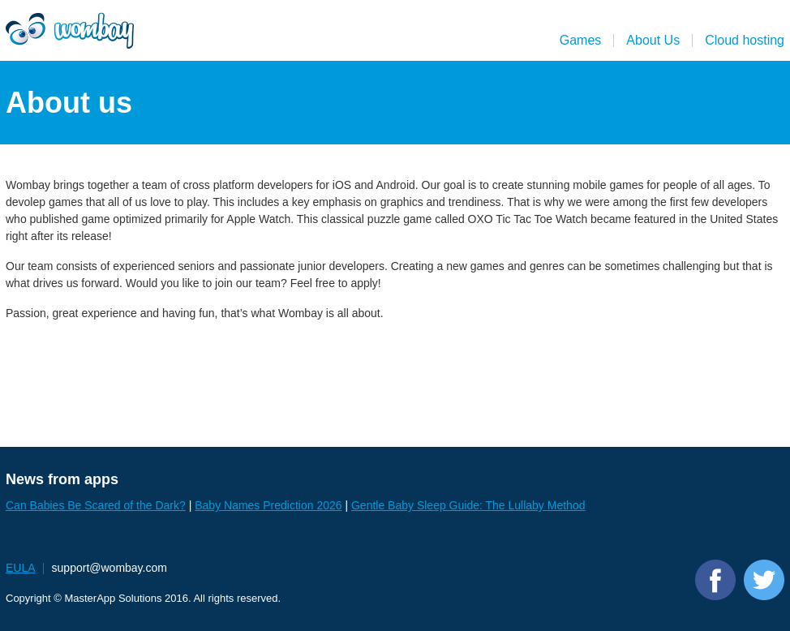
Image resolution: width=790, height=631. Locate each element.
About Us (653, 40)
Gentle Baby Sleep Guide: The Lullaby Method (468, 505)
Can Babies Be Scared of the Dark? (96, 505)
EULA (21, 567)
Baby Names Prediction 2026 (268, 505)
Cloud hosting (744, 40)
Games (581, 40)
